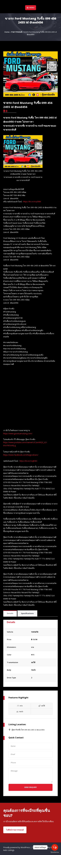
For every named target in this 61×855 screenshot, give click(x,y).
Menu (30, 7)
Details (10, 613)
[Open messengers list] (54, 847)
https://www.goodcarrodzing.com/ (17, 433)
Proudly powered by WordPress (17, 847)
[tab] (10, 613)
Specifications (27, 613)
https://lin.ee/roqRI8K (32, 201)
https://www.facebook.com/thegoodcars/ (20, 455)
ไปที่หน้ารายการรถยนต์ (15, 830)
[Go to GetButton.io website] (55, 852)
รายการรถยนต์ (16, 32)
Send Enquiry (30, 787)
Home (6, 32)
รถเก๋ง (33, 670)
